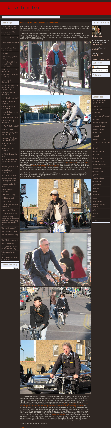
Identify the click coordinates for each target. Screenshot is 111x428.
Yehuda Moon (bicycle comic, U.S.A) (9, 258)
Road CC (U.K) (6, 201)
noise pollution (97, 201)
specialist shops (71, 162)
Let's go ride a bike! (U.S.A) (8, 144)
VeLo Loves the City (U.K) (8, 253)
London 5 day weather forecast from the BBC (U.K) (9, 161)
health (94, 191)
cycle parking (97, 181)
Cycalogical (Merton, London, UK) (8, 94)
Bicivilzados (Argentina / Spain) (9, 57)
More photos (42, 17)
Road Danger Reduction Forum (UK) (9, 206)
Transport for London (99, 139)
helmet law (96, 195)
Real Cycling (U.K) (7, 198)
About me (19, 17)
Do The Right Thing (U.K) (10, 126)
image (94, 198)
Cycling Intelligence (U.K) (10, 117)
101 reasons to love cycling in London (99, 102)
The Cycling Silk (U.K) (9, 231)
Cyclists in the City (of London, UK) (8, 122)
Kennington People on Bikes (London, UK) (9, 139)
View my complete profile (100, 59)
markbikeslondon (97, 44)
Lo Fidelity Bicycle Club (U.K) (9, 155)
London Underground (99, 123)
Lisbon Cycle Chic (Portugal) (7, 150)
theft (93, 217)
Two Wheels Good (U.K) (9, 243)
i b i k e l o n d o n (23, 7)
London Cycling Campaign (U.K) (7, 171)
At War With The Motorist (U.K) (10, 43)
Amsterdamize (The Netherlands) (8, 33)
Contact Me (30, 17)
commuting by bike (98, 161)
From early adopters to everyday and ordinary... (40, 22)
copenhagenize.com (99, 165)
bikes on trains (97, 158)
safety (94, 210)
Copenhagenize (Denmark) (6, 81)
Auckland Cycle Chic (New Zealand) (8, 49)
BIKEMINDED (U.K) (8, 53)
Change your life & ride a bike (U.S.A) (10, 70)
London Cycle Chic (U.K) (10, 167)
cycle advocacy (97, 171)
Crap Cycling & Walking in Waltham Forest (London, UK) (9, 87)
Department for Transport (101, 116)
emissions (95, 188)
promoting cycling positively (98, 206)
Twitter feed (54, 17)
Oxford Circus (97, 133)
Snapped (95, 136)
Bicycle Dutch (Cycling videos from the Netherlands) (9, 64)
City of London (97, 109)
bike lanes (95, 155)
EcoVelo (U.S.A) (7, 129)
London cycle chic (98, 126)
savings (95, 213)
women (94, 220)
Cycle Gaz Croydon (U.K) (10, 98)
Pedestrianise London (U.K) (8, 185)
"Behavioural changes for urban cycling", (45, 166)
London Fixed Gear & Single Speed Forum (8, 180)
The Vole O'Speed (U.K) (9, 240)
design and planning (58, 414)
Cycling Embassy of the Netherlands (9, 113)
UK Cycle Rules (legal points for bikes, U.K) (9, 248)
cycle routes (96, 185)
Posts (96, 67)
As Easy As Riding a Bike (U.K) (10, 38)
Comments (97, 70)
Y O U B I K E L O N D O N (101, 144)
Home (7, 17)
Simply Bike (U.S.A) (8, 210)
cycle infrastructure (98, 178)
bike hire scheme (98, 151)
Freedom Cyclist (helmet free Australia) (9, 134)
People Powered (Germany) (7, 190)
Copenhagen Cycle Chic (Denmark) (9, 76)
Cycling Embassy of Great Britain (8, 108)
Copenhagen (96, 113)
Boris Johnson (97, 106)
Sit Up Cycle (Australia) (9, 213)
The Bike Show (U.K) (8, 228)
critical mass (96, 168)
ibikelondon (98, 36)
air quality (95, 148)
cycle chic (95, 175)
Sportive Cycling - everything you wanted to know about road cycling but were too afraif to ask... (10, 221)
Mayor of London (98, 129)
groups (86, 162)
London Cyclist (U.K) (8, 175)
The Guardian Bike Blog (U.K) (9, 236)
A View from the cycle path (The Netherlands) (9, 27)
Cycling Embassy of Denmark (8, 102)
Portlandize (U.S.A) (8, 195)
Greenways (96, 119)
